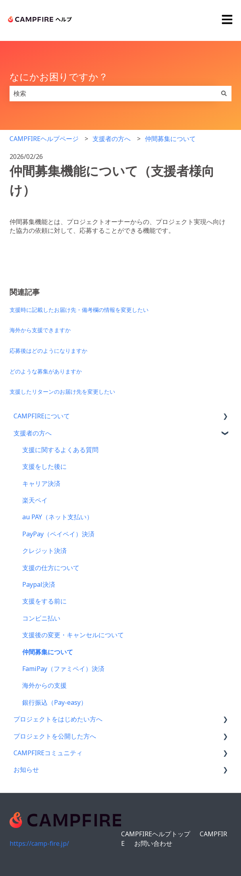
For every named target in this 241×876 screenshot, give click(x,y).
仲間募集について (170, 138)
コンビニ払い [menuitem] (41, 618)
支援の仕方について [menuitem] (50, 567)
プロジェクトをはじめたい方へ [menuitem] (57, 719)
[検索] (223, 93)
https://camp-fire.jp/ (39, 843)
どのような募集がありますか (46, 371)
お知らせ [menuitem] (26, 769)
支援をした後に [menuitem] (44, 466)
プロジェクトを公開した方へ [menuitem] (54, 736)
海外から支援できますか (40, 330)
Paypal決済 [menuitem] (38, 584)
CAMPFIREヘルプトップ (155, 834)
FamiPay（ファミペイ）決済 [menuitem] (63, 668)
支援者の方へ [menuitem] (32, 433)
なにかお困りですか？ (59, 76)
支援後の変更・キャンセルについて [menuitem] (73, 634)
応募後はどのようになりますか (48, 350)
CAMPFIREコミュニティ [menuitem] (48, 752)
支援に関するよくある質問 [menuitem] (60, 449)
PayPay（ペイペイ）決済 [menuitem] (58, 534)
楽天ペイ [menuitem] (35, 500)
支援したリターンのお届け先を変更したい (62, 391)
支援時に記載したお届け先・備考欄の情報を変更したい (79, 309)
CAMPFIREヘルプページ (44, 138)
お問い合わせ (153, 843)
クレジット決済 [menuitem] (44, 550)
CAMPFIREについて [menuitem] (41, 416)
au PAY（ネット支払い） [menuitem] (57, 516)
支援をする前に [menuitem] (44, 601)
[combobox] (113, 93)
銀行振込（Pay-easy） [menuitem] (54, 702)
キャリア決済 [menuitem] (41, 483)
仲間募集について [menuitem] (47, 652)
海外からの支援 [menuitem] (44, 685)
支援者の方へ (112, 138)
